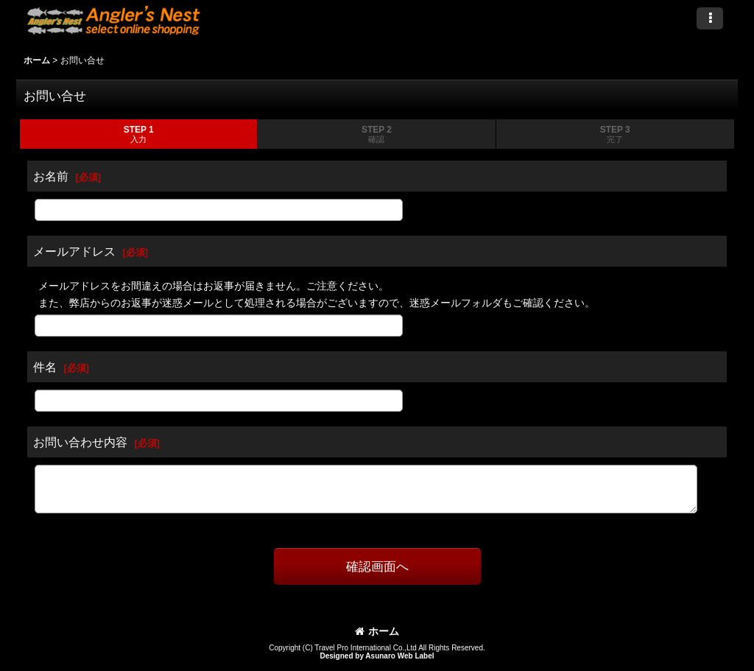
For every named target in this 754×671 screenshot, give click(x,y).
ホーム (377, 631)
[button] (710, 18)
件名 (45, 366)
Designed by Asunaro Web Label (377, 656)
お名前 (50, 176)
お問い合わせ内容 (80, 442)
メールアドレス (74, 251)
